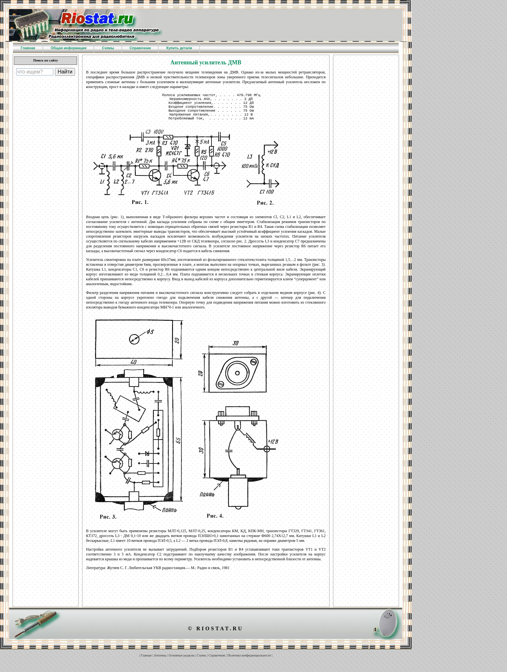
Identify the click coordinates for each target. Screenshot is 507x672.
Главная (146, 662)
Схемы (201, 662)
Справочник (217, 662)
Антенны (160, 662)
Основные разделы (182, 662)
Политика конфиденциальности (249, 662)
